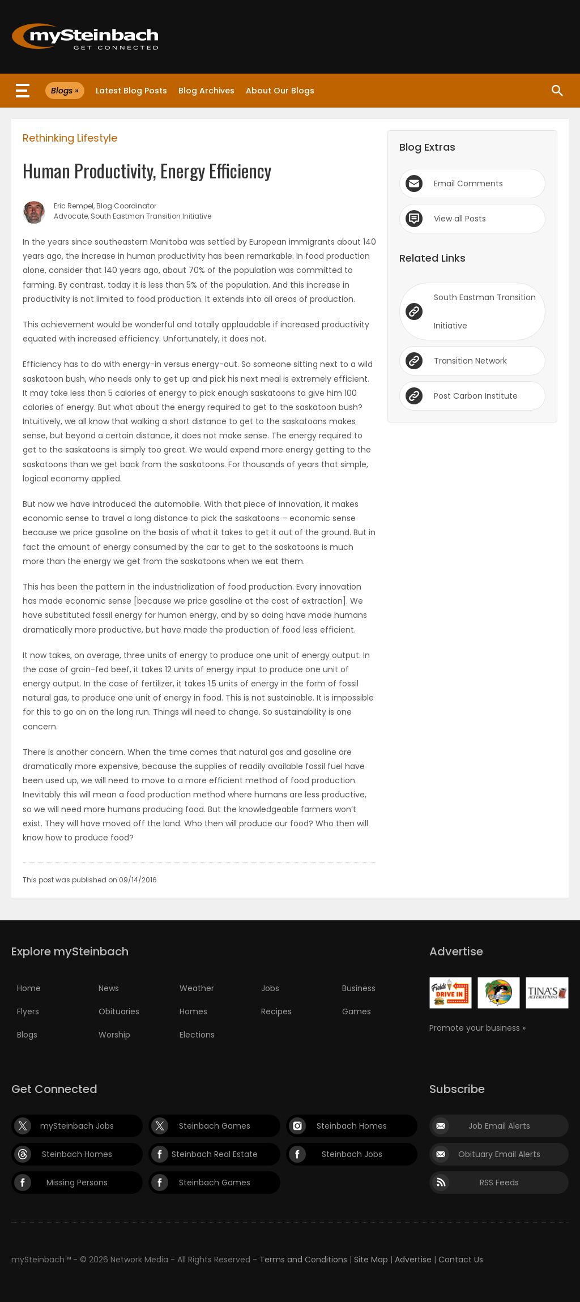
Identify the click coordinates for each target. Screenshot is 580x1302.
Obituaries (119, 1011)
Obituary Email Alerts (499, 1154)
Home (29, 988)
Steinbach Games (214, 1126)
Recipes (276, 1011)
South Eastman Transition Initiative (485, 311)
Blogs (27, 1034)
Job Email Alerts (499, 1126)
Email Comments (468, 183)
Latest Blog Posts (131, 90)
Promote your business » (477, 1028)
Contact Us (460, 1259)
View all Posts (460, 218)
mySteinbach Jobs (77, 1126)
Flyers (28, 1011)
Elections (197, 1034)
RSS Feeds (499, 1182)
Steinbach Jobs (352, 1154)
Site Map (371, 1259)
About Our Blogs (280, 90)
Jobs (270, 988)
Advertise (413, 1259)
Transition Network (470, 360)
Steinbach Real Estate (215, 1154)
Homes (193, 1011)
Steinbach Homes (352, 1126)
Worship (114, 1034)
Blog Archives (206, 90)
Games (356, 1011)
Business (359, 988)
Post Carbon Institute (476, 396)
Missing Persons (77, 1182)
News (109, 988)
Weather (197, 988)
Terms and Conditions (303, 1259)
